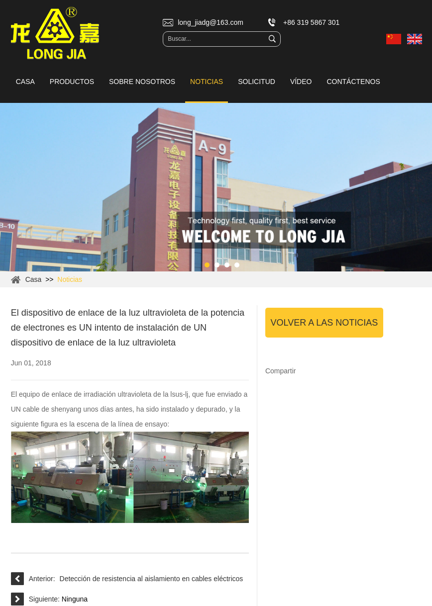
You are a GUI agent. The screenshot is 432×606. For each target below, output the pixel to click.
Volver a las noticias (324, 323)
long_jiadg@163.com (210, 22)
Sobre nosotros (142, 82)
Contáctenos (353, 82)
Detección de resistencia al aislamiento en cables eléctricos (151, 579)
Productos (72, 82)
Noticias (206, 82)
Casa (25, 82)
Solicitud (256, 82)
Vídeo (301, 82)
